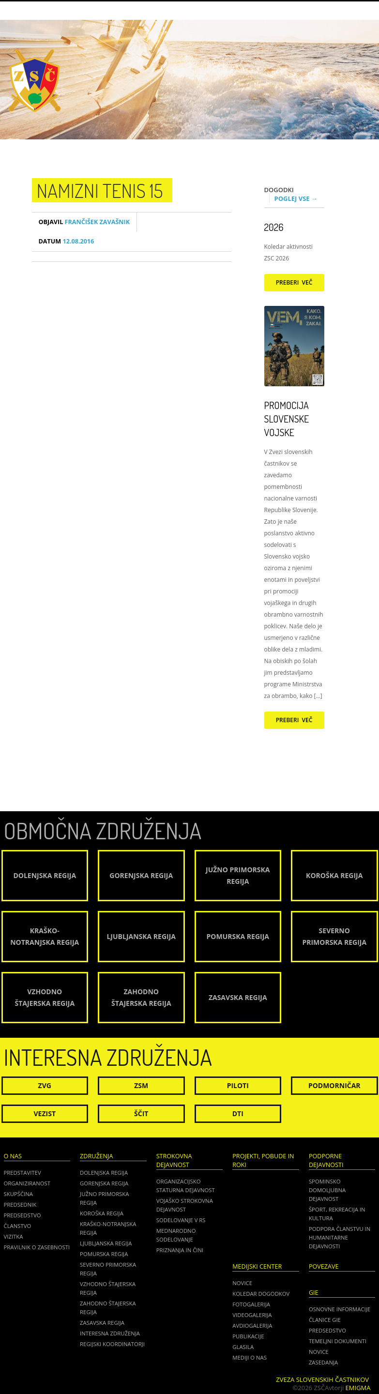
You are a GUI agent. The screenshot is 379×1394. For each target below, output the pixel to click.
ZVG (44, 1085)
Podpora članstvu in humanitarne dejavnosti (339, 1237)
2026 (274, 227)
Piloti (238, 1085)
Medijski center (257, 1266)
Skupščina (18, 1193)
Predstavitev (22, 1172)
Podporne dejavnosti (326, 1160)
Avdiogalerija (252, 1325)
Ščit (141, 1113)
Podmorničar (334, 1085)
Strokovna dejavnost (174, 1160)
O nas (13, 1156)
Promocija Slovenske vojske (286, 419)
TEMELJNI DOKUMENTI (337, 1341)
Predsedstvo (22, 1215)
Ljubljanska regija (106, 1243)
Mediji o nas (249, 1357)
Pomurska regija (104, 1254)
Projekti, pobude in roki (263, 1160)
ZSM (141, 1085)
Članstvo (17, 1225)
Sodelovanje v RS (181, 1220)
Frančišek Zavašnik (84, 222)
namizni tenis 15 (100, 190)
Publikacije (248, 1336)
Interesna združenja (110, 1333)
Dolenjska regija (104, 1172)
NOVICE (319, 1351)
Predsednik (20, 1204)
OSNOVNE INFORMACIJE (339, 1309)
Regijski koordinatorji (112, 1344)
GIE (313, 1292)
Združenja (96, 1156)
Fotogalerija (251, 1304)
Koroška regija (101, 1213)
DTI (237, 1113)
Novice (242, 1283)
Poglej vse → (296, 198)
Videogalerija (252, 1314)
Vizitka (13, 1236)
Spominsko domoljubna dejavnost (327, 1190)
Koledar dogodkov (260, 1293)
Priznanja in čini (179, 1250)
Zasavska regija (102, 1322)
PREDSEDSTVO (327, 1330)
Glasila (243, 1346)
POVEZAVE (324, 1266)
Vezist (45, 1113)
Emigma (358, 1387)
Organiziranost (27, 1183)
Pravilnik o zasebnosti (37, 1247)
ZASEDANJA (323, 1362)
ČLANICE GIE (325, 1319)
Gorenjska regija (104, 1183)
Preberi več (294, 282)
